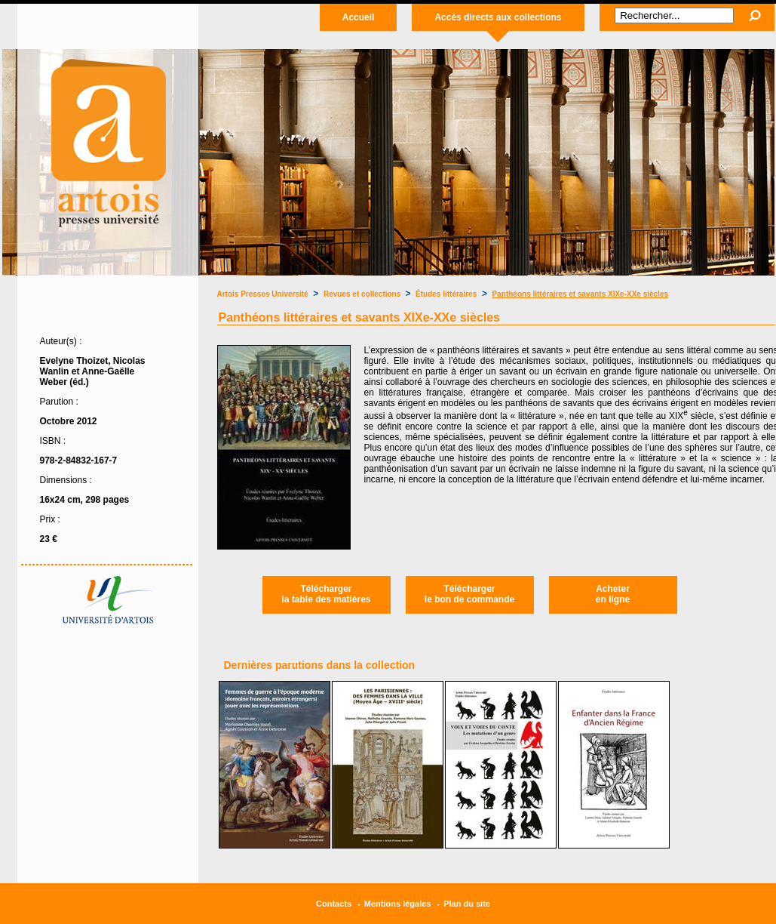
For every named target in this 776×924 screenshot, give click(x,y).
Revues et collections (363, 294)
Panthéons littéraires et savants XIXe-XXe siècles (580, 294)
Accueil (358, 17)
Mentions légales (397, 903)
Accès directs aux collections (497, 17)
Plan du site (466, 903)
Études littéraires (446, 294)
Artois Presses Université (262, 294)
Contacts (333, 903)
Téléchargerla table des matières (325, 594)
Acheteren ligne (613, 594)
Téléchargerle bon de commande (469, 594)
